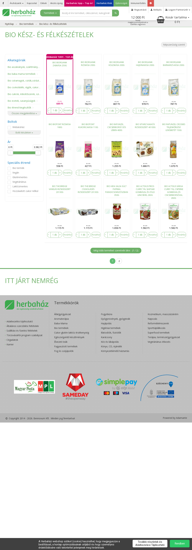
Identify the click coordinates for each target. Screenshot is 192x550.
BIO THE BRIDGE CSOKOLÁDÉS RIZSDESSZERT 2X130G (88, 189)
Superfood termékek (159, 332)
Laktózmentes (20, 186)
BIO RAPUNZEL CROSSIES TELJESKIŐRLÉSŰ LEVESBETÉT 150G (173, 127)
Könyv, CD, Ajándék (111, 346)
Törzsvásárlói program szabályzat (25, 335)
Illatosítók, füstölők (111, 332)
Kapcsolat (32, 3)
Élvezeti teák (60, 341)
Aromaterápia (61, 318)
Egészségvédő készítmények (69, 337)
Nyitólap (9, 23)
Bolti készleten (24, 132)
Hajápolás (106, 323)
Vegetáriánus (19, 181)
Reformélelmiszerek (158, 323)
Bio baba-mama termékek (21, 73)
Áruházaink (16, 3)
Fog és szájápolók (64, 351)
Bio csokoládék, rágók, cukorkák (25, 87)
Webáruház (18, 127)
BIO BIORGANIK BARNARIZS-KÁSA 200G (173, 64)
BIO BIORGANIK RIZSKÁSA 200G (88, 64)
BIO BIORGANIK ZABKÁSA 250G (60, 64)
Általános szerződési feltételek (23, 326)
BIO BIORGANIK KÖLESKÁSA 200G (117, 64)
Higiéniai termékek (110, 328)
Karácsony (106, 337)
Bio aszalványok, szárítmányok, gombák (29, 67)
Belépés (156, 9)
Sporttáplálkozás (156, 328)
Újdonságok (121, 3)
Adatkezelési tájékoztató (20, 321)
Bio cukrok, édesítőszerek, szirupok (26, 94)
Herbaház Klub (104, 3)
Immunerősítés (138, 3)
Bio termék (18, 168)
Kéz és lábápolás (110, 341)
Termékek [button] (50, 12)
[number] (55, 110)
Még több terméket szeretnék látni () (115, 250)
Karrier (10, 344)
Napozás (152, 318)
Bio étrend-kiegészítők (19, 107)
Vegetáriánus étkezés (159, 341)
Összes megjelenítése (24, 113)
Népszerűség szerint (174, 44)
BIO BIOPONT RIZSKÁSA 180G (60, 126)
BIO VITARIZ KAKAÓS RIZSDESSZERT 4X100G (145, 126)
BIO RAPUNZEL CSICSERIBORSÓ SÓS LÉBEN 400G (116, 127)
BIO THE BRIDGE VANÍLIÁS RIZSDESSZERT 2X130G (60, 189)
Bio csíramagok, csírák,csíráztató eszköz (29, 80)
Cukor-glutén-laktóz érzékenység (71, 332)
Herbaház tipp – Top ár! (79, 3)
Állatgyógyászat (62, 314)
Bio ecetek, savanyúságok (21, 100)
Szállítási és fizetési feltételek (22, 330)
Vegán (15, 172)
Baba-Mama (60, 323)
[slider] (10, 152)
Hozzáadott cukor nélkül (25, 191)
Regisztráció (138, 9)
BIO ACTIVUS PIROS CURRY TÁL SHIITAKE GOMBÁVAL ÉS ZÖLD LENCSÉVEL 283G (145, 190)
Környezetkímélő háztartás (115, 351)
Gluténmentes (19, 177)
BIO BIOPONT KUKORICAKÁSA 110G (88, 126)
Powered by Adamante (175, 418)
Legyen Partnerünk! (177, 9)
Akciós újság (56, 3)
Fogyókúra (106, 314)
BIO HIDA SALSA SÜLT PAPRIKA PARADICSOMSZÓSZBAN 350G (116, 190)
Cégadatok (12, 339)
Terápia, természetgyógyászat (164, 337)
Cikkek (43, 3)
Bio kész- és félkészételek (53, 23)
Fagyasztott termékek (65, 346)
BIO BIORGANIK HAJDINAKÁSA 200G (145, 64)
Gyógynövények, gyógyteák (115, 318)
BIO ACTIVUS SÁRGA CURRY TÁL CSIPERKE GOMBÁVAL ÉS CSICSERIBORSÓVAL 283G (173, 191)
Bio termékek (26, 23)
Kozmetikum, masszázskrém (163, 314)
